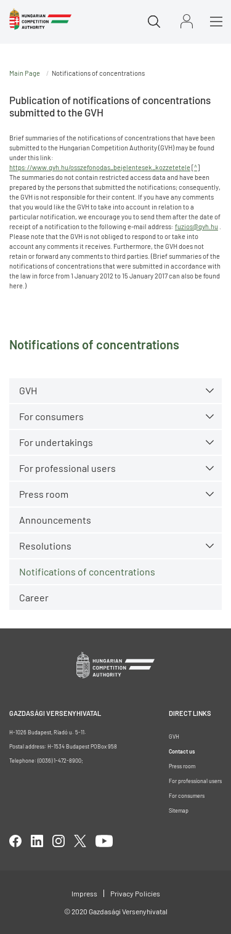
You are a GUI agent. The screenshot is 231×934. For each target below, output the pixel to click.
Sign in (186, 21)
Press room (43, 494)
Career (34, 597)
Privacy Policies (135, 893)
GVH (28, 390)
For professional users (67, 468)
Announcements (55, 520)
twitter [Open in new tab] (80, 841)
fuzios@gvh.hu (196, 226)
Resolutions (45, 545)
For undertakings (56, 442)
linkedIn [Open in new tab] (37, 841)
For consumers (51, 416)
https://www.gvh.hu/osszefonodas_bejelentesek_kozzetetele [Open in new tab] (99, 167)
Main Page (24, 73)
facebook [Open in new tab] (15, 841)
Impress (84, 893)
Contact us (182, 751)
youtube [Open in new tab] (104, 841)
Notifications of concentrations (87, 571)
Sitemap (178, 810)
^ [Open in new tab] (195, 167)
